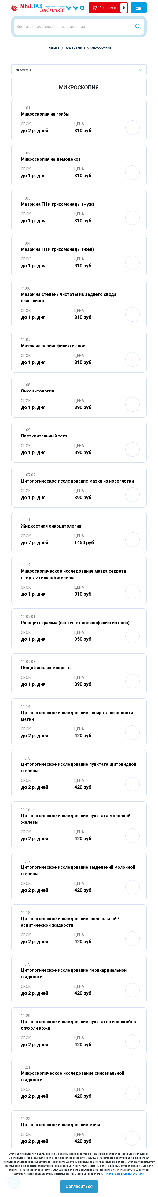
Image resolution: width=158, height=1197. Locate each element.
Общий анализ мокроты (46, 667)
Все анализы (75, 48)
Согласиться (79, 1186)
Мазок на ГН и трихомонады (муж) (57, 204)
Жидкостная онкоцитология (51, 526)
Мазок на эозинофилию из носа (54, 345)
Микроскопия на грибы (45, 114)
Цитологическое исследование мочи (60, 1124)
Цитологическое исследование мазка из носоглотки (77, 481)
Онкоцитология (37, 390)
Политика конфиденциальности (124, 1173)
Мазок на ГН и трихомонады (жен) (57, 249)
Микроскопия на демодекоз (51, 159)
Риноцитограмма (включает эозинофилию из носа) (75, 622)
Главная (53, 48)
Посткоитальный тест (44, 436)
